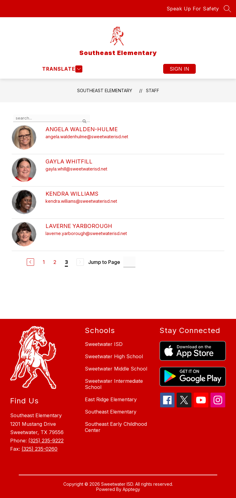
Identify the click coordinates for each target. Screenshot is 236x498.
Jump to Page (104, 262)
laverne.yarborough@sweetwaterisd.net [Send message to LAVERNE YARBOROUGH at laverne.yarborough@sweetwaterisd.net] (86, 233)
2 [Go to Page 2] (54, 262)
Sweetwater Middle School (116, 369)
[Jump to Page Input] (129, 262)
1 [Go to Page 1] (44, 262)
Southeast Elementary (104, 90)
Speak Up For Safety (193, 9)
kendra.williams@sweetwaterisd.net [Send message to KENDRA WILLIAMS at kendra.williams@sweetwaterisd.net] (81, 201)
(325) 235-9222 (46, 440)
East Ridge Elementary (111, 399)
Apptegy (131, 489)
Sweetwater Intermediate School (114, 384)
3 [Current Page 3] (66, 262)
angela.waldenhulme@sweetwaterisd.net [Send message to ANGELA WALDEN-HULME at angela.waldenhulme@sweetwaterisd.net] (86, 136)
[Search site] (227, 8)
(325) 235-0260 (39, 449)
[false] (51, 118)
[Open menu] (61, 69)
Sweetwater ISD (104, 344)
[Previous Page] (30, 262)
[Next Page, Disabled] (80, 262)
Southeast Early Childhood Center (116, 427)
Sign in (179, 69)
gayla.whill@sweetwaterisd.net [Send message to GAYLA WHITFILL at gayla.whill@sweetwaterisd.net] (76, 168)
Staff (152, 90)
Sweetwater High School (114, 356)
